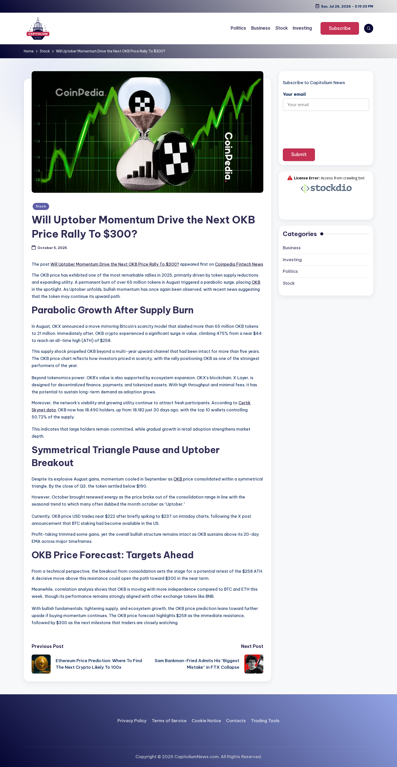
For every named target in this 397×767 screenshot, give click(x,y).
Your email (326, 99)
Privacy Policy (132, 720)
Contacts (236, 720)
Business (292, 248)
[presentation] (326, 126)
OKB (256, 282)
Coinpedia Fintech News (239, 264)
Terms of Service (169, 720)
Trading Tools (265, 720)
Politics (290, 271)
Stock (41, 206)
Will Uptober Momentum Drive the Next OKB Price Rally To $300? (114, 264)
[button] (340, 28)
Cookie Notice (206, 720)
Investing (292, 259)
